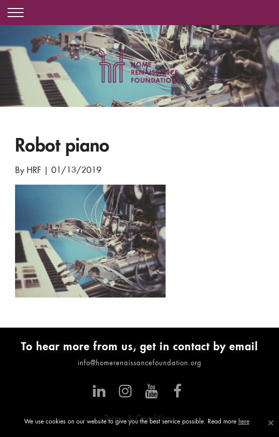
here (243, 422)
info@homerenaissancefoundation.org (140, 363)
